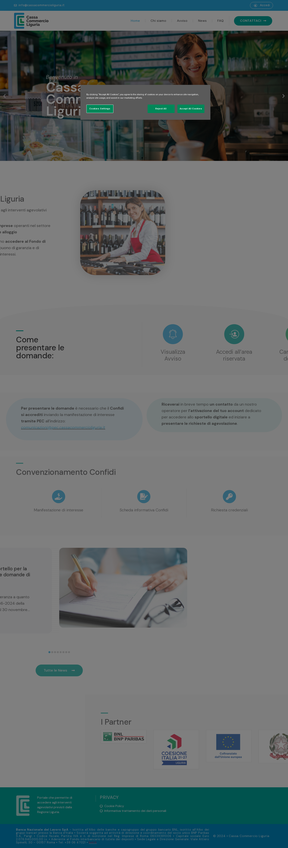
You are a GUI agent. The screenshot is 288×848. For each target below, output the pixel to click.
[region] (145, 102)
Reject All (161, 108)
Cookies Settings (99, 108)
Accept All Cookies (191, 108)
